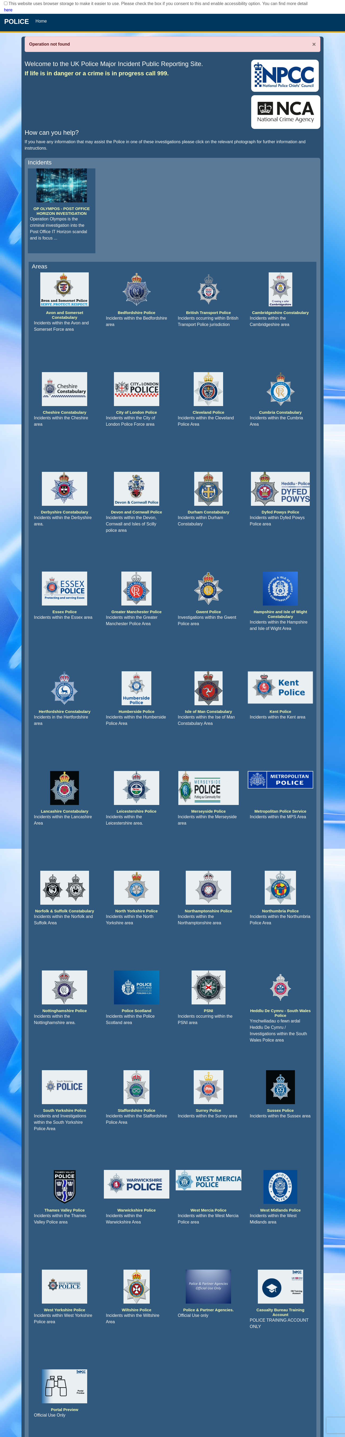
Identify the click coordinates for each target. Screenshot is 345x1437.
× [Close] (314, 44)
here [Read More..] (8, 10)
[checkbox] (5, 3)
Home (41, 21)
